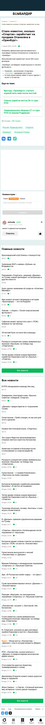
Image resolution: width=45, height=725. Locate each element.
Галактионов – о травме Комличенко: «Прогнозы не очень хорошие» (19, 474)
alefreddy (11, 222)
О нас (9, 709)
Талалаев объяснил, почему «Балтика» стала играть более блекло (22, 509)
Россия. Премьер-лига (12, 127)
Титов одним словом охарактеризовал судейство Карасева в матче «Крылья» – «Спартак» (20, 357)
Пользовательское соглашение (23, 709)
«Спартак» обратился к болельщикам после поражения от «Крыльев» (21, 531)
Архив (3, 709)
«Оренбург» (9, 73)
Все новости (22, 370)
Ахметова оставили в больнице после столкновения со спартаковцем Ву (19, 450)
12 (16, 569)
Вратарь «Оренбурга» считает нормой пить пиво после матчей (20, 91)
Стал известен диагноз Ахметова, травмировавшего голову (17, 666)
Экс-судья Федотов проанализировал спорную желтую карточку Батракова (19, 439)
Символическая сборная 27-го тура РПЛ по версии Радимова (22, 111)
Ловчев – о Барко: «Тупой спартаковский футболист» (20, 312)
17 (16, 624)
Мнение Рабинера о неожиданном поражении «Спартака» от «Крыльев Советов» (22, 564)
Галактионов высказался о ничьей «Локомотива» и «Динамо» (17, 553)
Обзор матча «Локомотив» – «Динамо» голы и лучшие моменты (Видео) (21, 642)
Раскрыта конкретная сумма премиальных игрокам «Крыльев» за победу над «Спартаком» (21, 344)
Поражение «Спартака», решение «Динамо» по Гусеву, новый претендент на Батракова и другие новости (22, 277)
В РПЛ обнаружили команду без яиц (18, 386)
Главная (4, 21)
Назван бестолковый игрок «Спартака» (19, 429)
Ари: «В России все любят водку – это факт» (22, 575)
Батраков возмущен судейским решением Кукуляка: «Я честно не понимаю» (21, 485)
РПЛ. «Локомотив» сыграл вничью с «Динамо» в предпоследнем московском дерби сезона (20, 654)
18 (16, 578)
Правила (37, 709)
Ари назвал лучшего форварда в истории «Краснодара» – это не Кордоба (20, 300)
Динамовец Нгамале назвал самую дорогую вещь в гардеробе (22, 677)
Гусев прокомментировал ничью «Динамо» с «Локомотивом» (22, 584)
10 (16, 635)
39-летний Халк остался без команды (19, 333)
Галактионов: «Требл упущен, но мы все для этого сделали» (21, 419)
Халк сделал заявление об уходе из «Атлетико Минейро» (22, 289)
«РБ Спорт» (16, 121)
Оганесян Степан (22, 132)
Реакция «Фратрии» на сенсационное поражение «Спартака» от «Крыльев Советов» (22, 596)
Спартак (29, 127)
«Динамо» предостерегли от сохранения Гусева (20, 408)
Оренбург (7, 132)
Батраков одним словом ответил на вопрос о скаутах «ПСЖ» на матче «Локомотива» (22, 542)
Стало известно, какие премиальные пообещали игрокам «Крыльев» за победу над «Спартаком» (21, 619)
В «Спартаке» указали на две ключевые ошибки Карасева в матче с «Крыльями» (20, 631)
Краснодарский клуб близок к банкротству (21, 255)
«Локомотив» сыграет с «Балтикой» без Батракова (20, 607)
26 (16, 659)
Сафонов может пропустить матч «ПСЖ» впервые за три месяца (20, 323)
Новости (13, 21)
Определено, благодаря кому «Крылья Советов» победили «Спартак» (19, 396)
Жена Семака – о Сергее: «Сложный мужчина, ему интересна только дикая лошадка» (22, 688)
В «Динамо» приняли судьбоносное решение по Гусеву (22, 520)
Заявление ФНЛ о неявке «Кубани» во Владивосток (19, 265)
